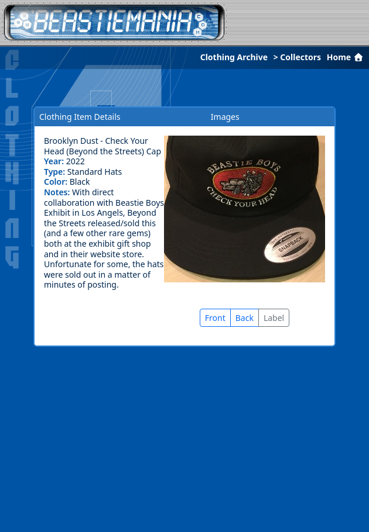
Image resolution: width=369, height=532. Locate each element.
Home (346, 57)
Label (274, 317)
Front (215, 317)
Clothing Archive (234, 57)
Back (244, 317)
